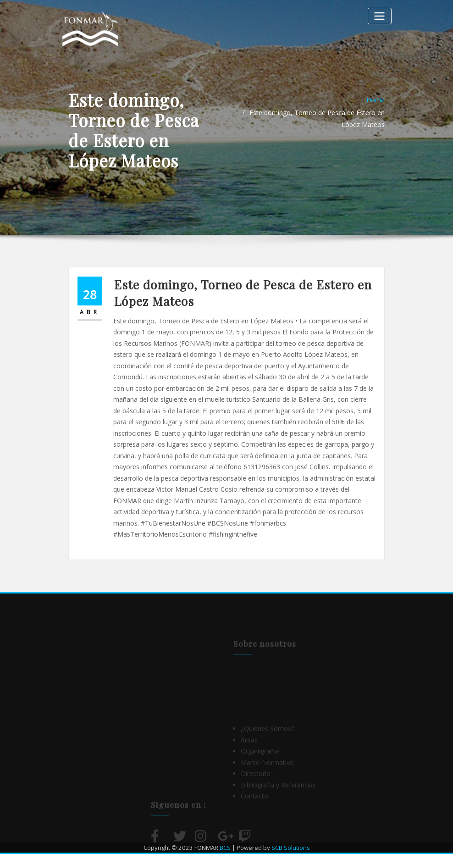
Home (375, 99)
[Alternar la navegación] (380, 16)
